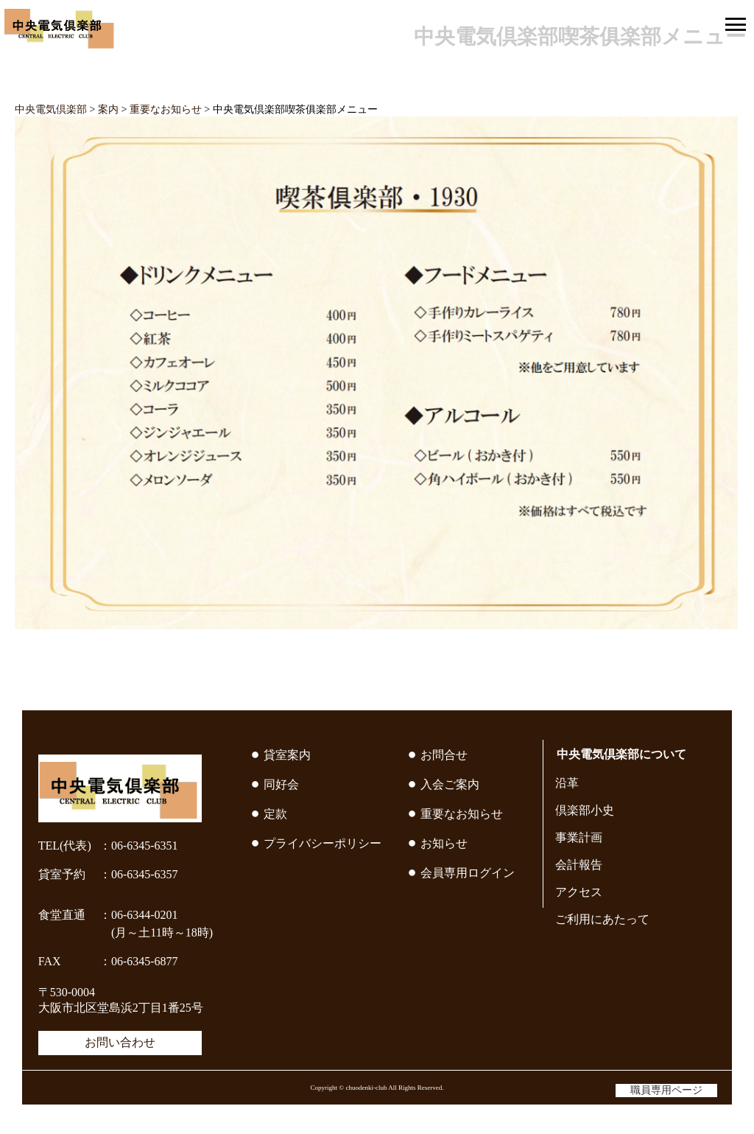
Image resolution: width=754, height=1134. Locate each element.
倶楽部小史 (584, 810)
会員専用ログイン (467, 873)
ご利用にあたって (602, 919)
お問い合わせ (120, 1042)
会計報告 (578, 864)
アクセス (578, 892)
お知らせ (444, 843)
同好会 (281, 784)
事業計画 (578, 837)
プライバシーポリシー (322, 843)
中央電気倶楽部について (621, 754)
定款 (275, 814)
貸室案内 (287, 755)
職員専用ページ (666, 1090)
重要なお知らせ (461, 814)
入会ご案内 (449, 784)
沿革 (567, 783)
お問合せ (444, 755)
